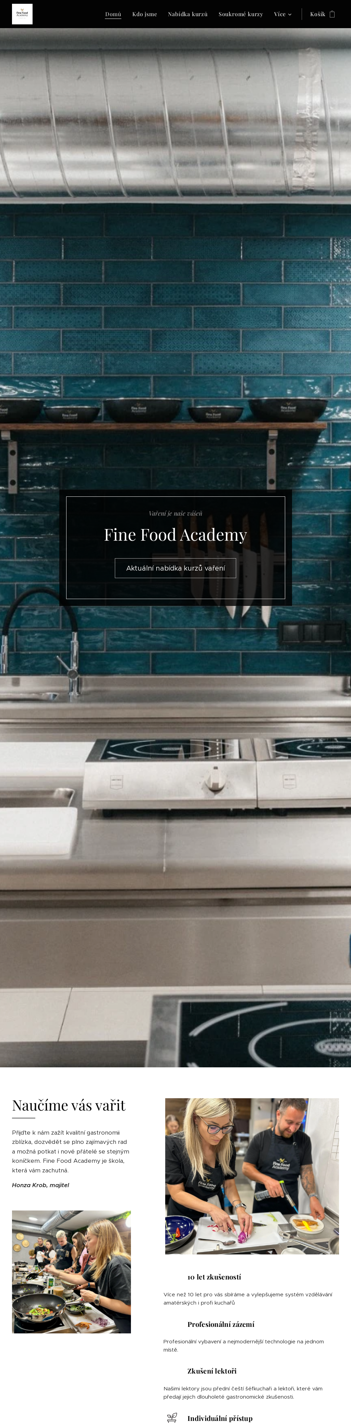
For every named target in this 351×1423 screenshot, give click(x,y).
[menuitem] (115, 14)
